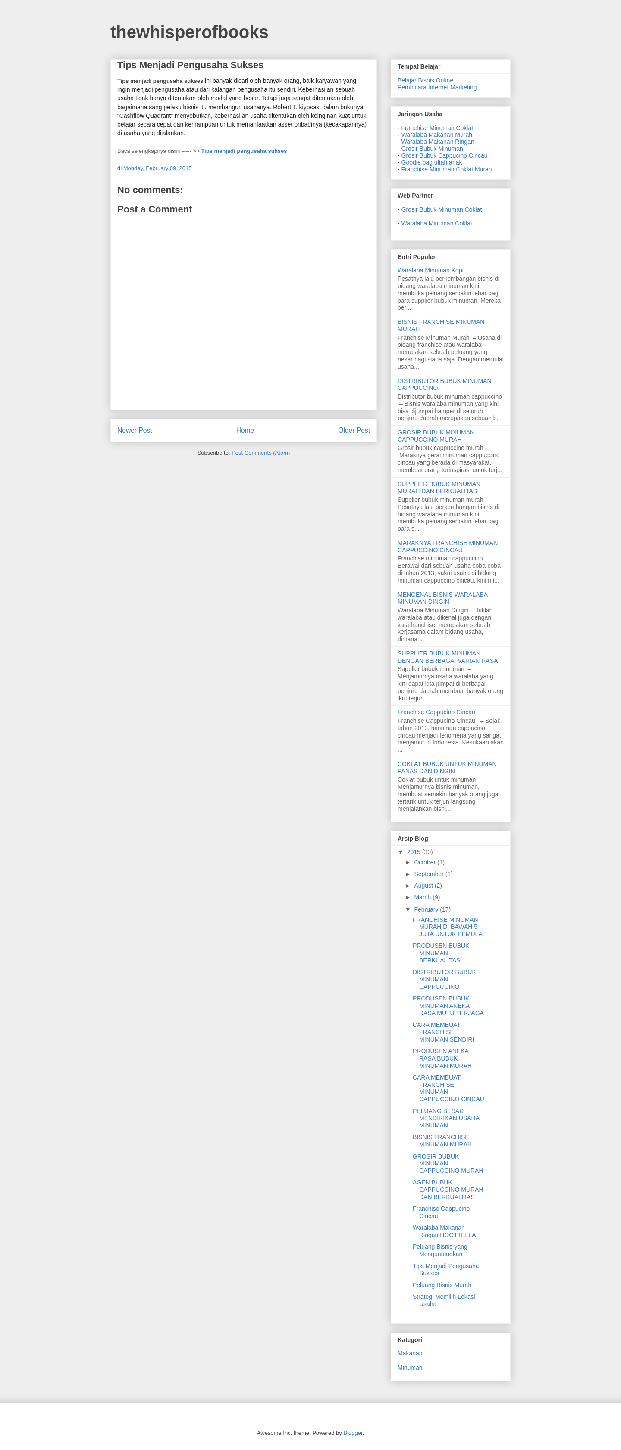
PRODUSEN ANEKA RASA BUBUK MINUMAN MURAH (442, 1058)
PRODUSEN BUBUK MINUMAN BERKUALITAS (441, 953)
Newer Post (134, 430)
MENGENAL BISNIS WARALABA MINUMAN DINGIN (442, 598)
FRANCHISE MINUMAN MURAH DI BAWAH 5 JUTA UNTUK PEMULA (448, 927)
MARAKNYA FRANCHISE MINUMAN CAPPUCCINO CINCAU (448, 546)
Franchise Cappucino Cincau (436, 712)
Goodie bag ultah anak (431, 162)
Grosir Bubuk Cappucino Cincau (444, 155)
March (423, 897)
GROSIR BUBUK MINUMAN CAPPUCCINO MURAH (436, 436)
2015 (414, 851)
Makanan (410, 1353)
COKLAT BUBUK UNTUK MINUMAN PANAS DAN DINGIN (447, 767)
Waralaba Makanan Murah (436, 134)
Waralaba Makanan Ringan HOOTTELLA (444, 1231)
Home (245, 430)
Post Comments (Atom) (261, 453)
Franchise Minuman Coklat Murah (446, 169)
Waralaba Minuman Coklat (436, 223)
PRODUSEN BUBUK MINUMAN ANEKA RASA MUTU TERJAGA (448, 1005)
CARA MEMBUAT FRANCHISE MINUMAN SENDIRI (443, 1032)
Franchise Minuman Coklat (437, 127)
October (425, 862)
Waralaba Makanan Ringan (437, 141)
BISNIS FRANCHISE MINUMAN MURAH (442, 1140)
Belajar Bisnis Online (425, 80)
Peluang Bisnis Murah (442, 1285)
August (424, 885)
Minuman (410, 1367)
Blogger (352, 1433)
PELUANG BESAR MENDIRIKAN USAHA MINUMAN (446, 1118)
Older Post (354, 430)
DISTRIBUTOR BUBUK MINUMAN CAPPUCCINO (444, 979)
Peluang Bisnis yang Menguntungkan (440, 1250)
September (429, 874)
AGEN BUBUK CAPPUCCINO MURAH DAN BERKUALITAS (448, 1189)
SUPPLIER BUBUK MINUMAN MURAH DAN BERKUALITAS (439, 488)
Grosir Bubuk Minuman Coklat (441, 209)
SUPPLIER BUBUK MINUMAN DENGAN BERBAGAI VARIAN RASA (448, 657)
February (427, 909)
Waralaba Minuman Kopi (431, 270)
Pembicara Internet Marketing (437, 87)
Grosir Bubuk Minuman (432, 148)
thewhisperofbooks (189, 31)
